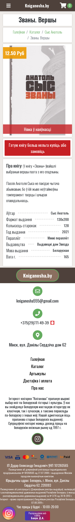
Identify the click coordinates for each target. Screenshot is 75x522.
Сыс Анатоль (53, 32)
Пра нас (37, 388)
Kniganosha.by (37, 275)
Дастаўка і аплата (37, 380)
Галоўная (19, 32)
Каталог (34, 32)
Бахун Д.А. (37, 516)
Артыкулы (37, 373)
